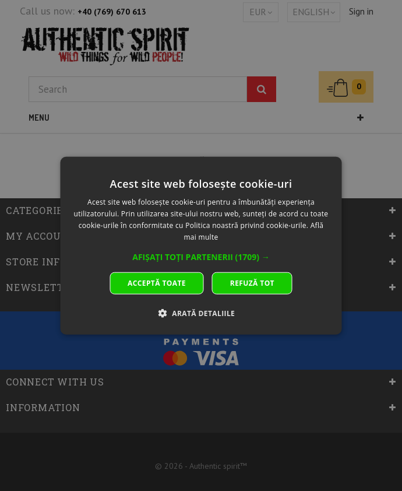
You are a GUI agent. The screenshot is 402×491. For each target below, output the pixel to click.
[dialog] (201, 246)
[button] (201, 256)
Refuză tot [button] (252, 282)
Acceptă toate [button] (157, 282)
